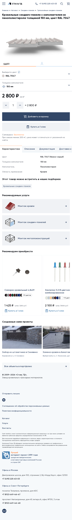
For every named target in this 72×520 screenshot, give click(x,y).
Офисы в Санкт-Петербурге (15, 486)
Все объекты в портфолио (36, 366)
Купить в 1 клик (13, 310)
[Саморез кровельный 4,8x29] (22, 285)
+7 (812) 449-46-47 (11, 494)
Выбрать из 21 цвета (36, 74)
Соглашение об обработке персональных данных (25, 406)
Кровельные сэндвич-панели (17, 186)
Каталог (6, 418)
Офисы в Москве (10, 470)
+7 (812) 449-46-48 (11, 503)
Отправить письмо (11, 393)
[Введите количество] (13, 105)
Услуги (5, 423)
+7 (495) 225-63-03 (11, 479)
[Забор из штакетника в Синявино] (22, 346)
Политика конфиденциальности (17, 411)
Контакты (6, 428)
